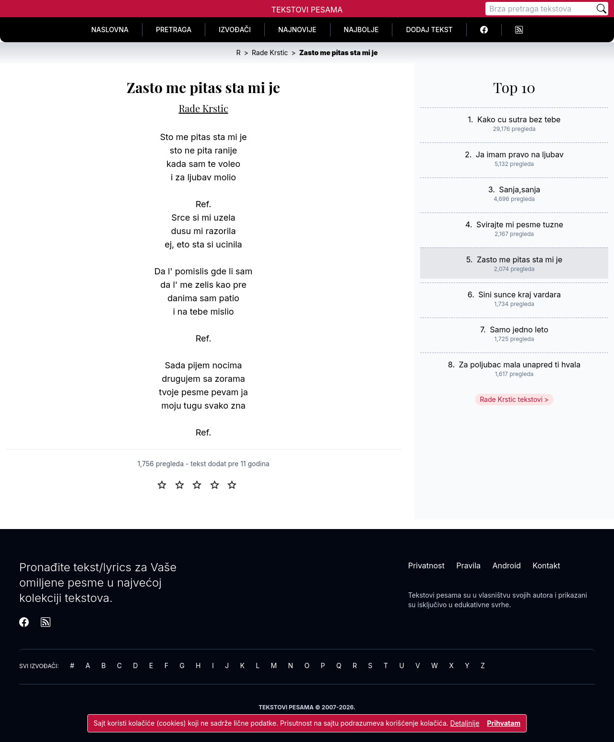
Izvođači (235, 29)
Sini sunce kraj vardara (519, 294)
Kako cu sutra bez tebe (519, 119)
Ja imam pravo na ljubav (520, 154)
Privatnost (426, 565)
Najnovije (297, 29)
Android (507, 565)
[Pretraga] (540, 8)
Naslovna (110, 29)
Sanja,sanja (519, 189)
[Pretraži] (601, 8)
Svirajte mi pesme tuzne (519, 224)
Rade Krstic (203, 108)
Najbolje (361, 29)
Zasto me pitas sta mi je (519, 259)
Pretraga (173, 29)
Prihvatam (503, 723)
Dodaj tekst (429, 29)
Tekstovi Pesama (307, 9)
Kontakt (546, 565)
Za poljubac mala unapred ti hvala (519, 364)
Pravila (468, 565)
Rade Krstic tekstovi (511, 399)
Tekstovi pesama (434, 595)
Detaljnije (465, 723)
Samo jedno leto (519, 329)
